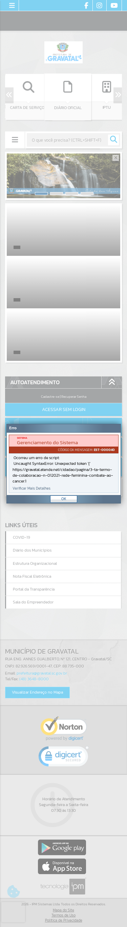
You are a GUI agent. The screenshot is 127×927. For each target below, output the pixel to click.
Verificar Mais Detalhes (31, 488)
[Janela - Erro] (63, 463)
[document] (64, 464)
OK (63, 498)
